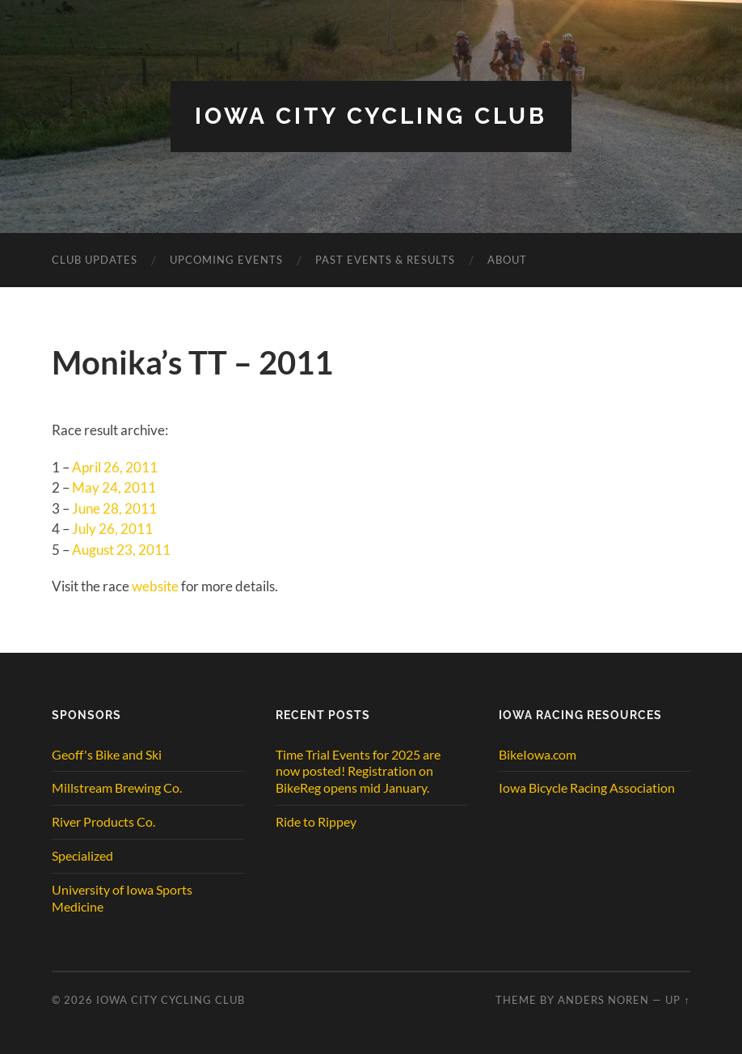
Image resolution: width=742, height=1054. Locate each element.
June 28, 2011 (114, 508)
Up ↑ (677, 999)
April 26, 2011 (115, 467)
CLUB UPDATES (94, 259)
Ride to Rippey (316, 821)
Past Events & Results (385, 259)
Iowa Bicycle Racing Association (587, 787)
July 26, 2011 (112, 528)
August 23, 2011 (121, 549)
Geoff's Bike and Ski (107, 754)
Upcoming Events (226, 259)
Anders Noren (603, 999)
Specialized (82, 855)
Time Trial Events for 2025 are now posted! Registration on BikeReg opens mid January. (358, 771)
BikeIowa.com (537, 754)
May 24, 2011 (114, 487)
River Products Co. (103, 821)
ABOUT (507, 259)
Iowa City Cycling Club (371, 116)
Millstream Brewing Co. (117, 787)
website (155, 586)
